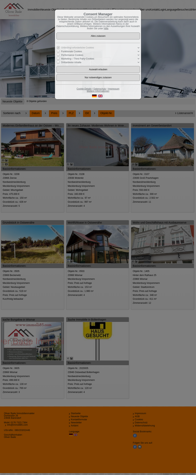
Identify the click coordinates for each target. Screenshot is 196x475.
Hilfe (106, 28)
